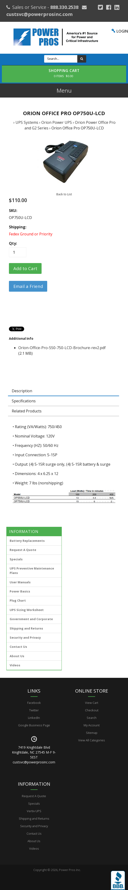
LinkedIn (34, 718)
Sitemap (91, 733)
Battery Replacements (27, 541)
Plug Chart (18, 600)
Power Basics (20, 591)
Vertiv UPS (34, 811)
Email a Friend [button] (28, 286)
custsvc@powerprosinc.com (39, 14)
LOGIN (122, 31)
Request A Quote (23, 550)
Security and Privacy (25, 637)
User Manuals (20, 582)
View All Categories (91, 740)
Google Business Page (34, 725)
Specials (16, 559)
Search (92, 718)
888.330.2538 (64, 7)
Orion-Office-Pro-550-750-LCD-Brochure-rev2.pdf (62, 347)
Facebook (34, 703)
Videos (15, 665)
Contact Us (18, 647)
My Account (92, 725)
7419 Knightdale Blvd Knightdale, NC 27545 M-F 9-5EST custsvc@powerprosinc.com (34, 754)
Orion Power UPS (56, 122)
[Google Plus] (100, 7)
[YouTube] (116, 7)
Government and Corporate (31, 619)
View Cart (91, 703)
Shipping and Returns (26, 628)
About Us (17, 656)
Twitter (34, 710)
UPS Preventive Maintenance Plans (32, 570)
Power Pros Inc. (70, 870)
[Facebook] (108, 7)
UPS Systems (27, 122)
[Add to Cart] (25, 268)
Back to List (64, 194)
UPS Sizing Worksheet (27, 610)
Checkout (91, 710)
